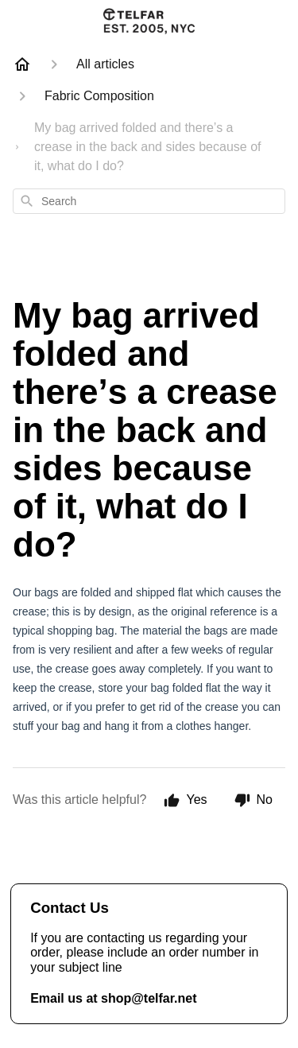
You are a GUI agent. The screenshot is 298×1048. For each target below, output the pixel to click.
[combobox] (149, 201)
